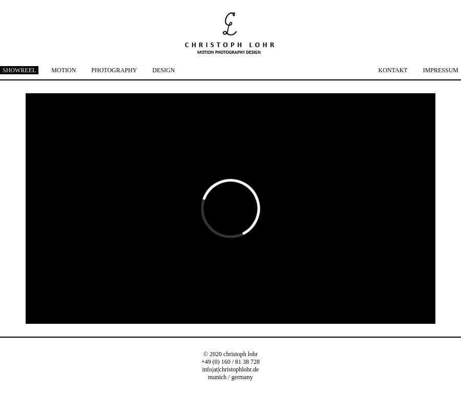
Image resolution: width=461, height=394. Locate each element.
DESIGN (163, 70)
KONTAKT (393, 70)
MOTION (63, 70)
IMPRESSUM (440, 70)
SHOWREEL (19, 70)
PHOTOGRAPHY (114, 70)
